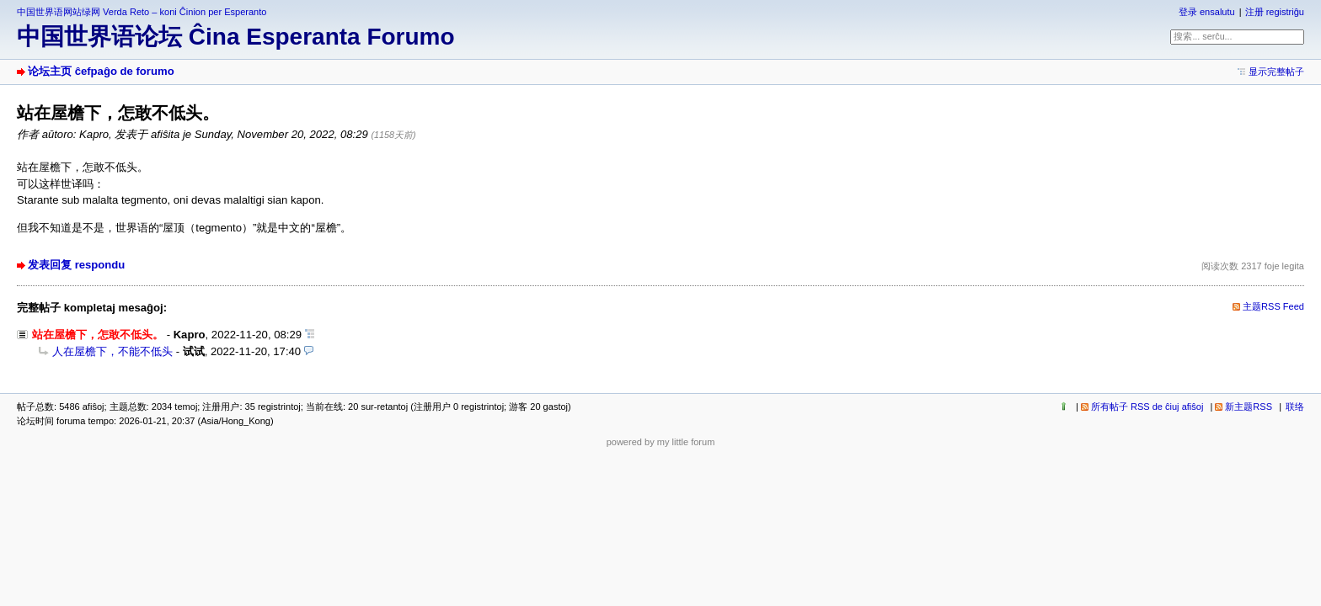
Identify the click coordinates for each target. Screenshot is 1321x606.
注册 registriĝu (1274, 12)
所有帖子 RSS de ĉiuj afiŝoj (1147, 406)
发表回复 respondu (76, 264)
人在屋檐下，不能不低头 (112, 351)
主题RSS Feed (1273, 306)
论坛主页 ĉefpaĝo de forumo (101, 71)
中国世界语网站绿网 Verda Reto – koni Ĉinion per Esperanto (141, 12)
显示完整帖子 (1276, 71)
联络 (1295, 406)
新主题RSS (1248, 406)
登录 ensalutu (1207, 12)
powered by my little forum (661, 442)
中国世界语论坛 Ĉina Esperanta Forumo (236, 37)
